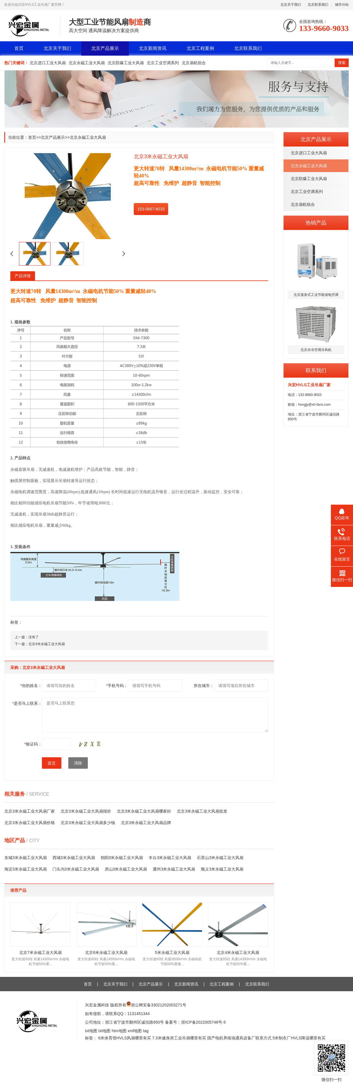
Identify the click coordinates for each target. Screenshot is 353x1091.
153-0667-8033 (151, 209)
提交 (52, 763)
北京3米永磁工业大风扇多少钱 (88, 822)
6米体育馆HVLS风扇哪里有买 (124, 1038)
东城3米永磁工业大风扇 (25, 857)
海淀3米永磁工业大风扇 (25, 869)
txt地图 (91, 1030)
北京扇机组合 (194, 62)
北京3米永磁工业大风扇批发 (202, 811)
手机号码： (117, 685)
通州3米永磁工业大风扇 (174, 869)
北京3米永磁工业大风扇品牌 (146, 822)
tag (145, 1030)
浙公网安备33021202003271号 (158, 1005)
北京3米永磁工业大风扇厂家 (29, 811)
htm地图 (119, 1030)
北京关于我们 (290, 5)
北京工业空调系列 (163, 62)
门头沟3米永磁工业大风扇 (76, 869)
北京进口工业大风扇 (48, 62)
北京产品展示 (105, 48)
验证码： (33, 744)
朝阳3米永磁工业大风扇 (122, 857)
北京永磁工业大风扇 (87, 62)
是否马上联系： (27, 703)
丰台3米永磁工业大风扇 (170, 857)
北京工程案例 (200, 48)
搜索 (342, 62)
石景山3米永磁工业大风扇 (220, 857)
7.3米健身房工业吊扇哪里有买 (179, 1038)
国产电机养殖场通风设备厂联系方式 (239, 1038)
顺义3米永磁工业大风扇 (222, 869)
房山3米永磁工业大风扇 (126, 869)
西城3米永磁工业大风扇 (74, 857)
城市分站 (342, 5)
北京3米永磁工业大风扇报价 (86, 811)
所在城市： (204, 685)
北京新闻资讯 (152, 48)
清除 (78, 763)
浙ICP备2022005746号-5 (203, 1022)
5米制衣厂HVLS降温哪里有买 (298, 1038)
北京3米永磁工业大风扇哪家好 (144, 811)
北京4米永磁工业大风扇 (46, 644)
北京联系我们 (318, 5)
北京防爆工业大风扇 (126, 62)
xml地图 (135, 1030)
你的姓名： (31, 685)
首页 (19, 48)
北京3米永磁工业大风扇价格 (29, 822)
